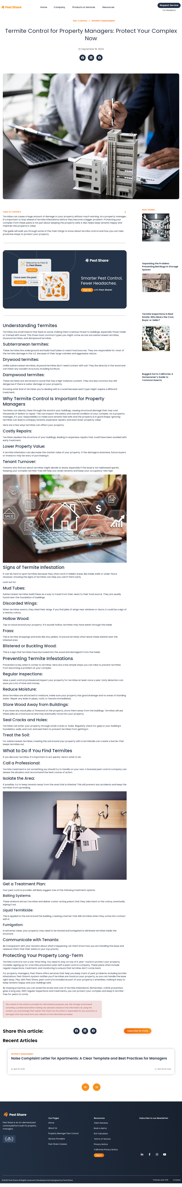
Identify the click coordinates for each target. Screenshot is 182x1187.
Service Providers (56, 1138)
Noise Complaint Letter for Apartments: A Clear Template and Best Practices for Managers (89, 1058)
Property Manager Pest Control (63, 1133)
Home (51, 1122)
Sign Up (87, 290)
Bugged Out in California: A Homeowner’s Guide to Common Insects (157, 377)
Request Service (169, 5)
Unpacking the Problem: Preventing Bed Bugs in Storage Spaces (160, 266)
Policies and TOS (159, 1180)
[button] (82, 58)
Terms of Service (102, 1138)
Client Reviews (101, 1122)
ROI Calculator (101, 1133)
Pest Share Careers (57, 1144)
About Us (52, 1128)
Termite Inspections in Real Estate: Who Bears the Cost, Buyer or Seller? (158, 317)
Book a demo (100, 1128)
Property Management (103, 20)
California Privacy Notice (106, 1149)
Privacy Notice (101, 1144)
